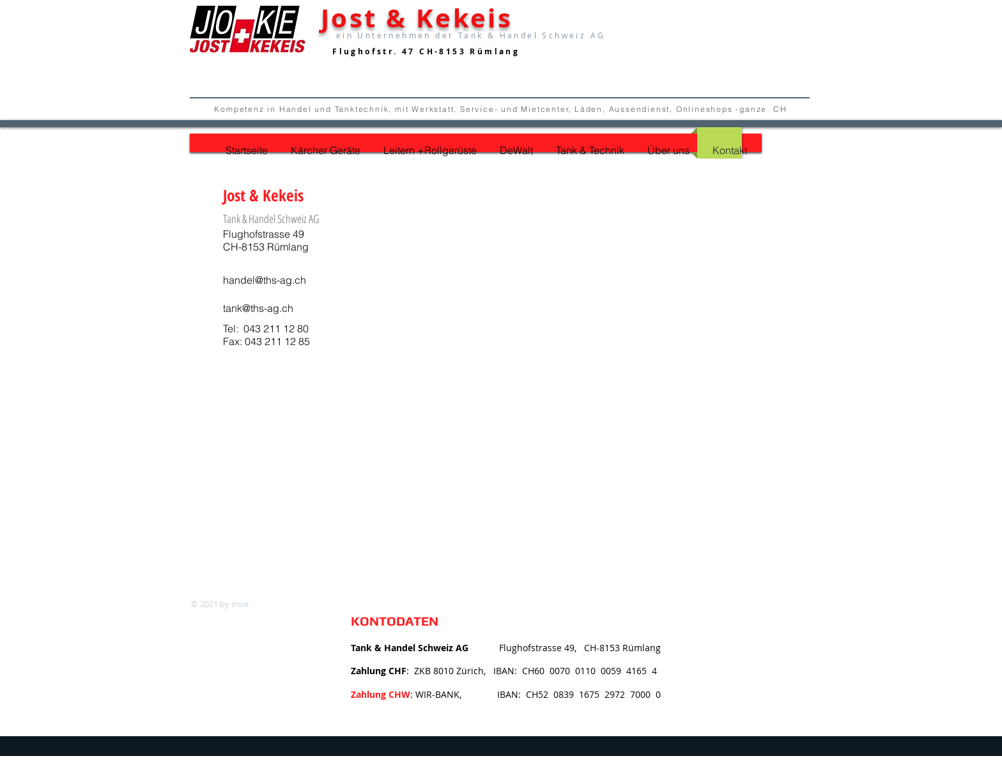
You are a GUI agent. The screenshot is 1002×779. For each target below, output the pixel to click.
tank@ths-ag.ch (258, 308)
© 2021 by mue (220, 604)
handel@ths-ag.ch (264, 280)
